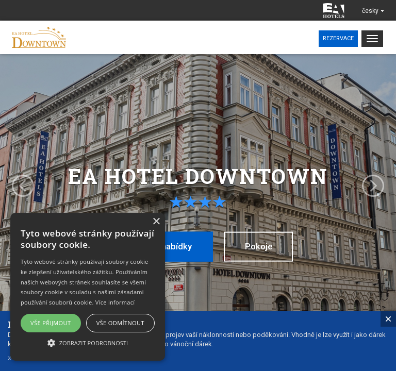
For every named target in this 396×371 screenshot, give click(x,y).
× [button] (156, 222)
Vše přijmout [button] (50, 323)
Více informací (115, 302)
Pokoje (260, 246)
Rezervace (338, 38)
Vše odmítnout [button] (120, 323)
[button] (88, 342)
